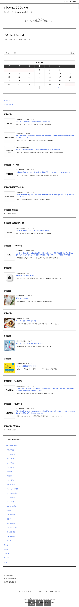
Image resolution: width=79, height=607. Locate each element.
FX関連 (9, 510)
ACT (5, 562)
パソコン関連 (11, 454)
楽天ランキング (9, 104)
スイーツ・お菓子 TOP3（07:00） (26, 321)
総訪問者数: (8, 582)
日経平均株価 (11, 515)
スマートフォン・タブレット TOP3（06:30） (29, 343)
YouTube (7, 549)
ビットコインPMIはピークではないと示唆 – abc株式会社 (33, 122)
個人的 (6, 545)
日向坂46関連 (11, 536)
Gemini (6, 558)
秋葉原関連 (10, 450)
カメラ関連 (10, 463)
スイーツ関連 (11, 484)
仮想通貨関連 (11, 523)
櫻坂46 (9, 540)
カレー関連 (10, 480)
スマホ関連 (10, 458)
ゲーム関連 (10, 502)
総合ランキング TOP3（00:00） (25, 275)
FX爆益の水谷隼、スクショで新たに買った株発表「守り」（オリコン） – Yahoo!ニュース (43, 172)
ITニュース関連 (11, 506)
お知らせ (7, 100)
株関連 (9, 519)
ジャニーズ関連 (12, 528)
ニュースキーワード (10, 445)
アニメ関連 (10, 467)
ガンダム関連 (11, 497)
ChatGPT (7, 553)
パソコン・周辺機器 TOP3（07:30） (27, 366)
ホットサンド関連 (12, 489)
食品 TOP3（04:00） (22, 298)
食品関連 (9, 476)
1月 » (57, 87)
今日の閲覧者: (9, 575)
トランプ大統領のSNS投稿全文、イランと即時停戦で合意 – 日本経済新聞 (38, 149)
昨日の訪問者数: (9, 578)
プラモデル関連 (12, 493)
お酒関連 (9, 471)
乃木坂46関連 (11, 532)
